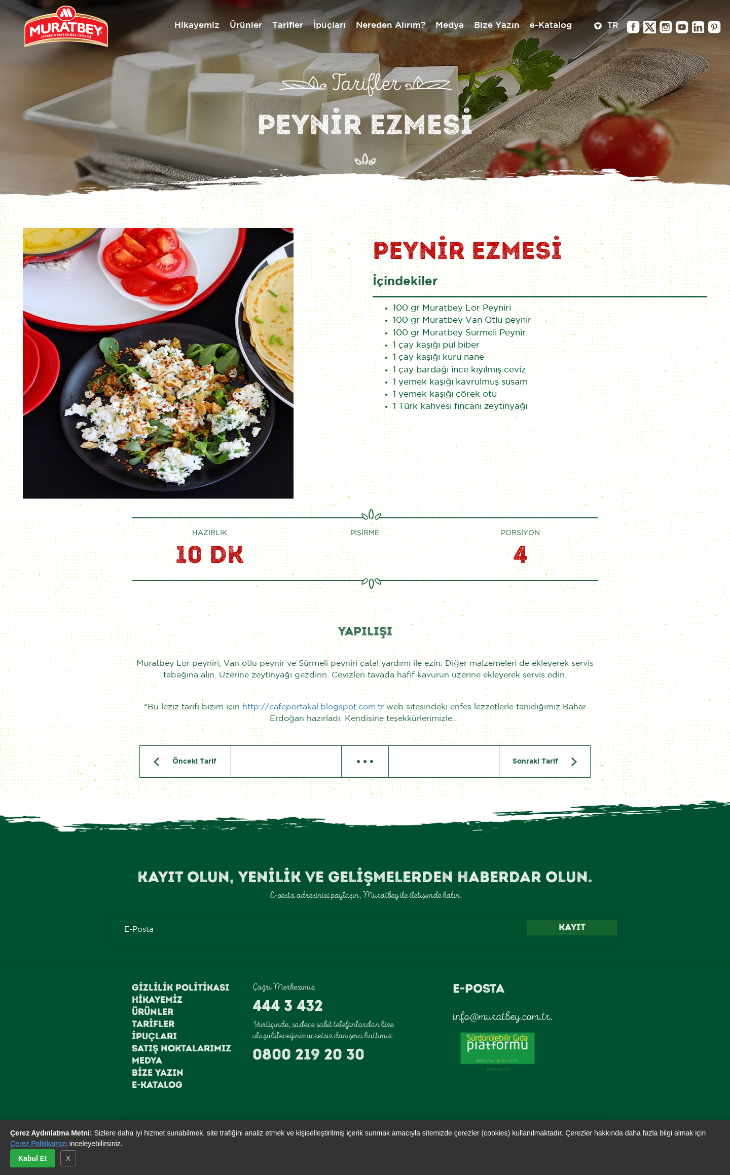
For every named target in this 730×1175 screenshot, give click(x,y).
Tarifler (153, 1024)
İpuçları (154, 1036)
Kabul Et (32, 1158)
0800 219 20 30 (308, 1054)
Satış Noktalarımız (181, 1048)
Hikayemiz (157, 1000)
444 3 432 (287, 1006)
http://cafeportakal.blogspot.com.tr (313, 707)
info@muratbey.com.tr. (503, 1016)
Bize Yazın (158, 1073)
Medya (147, 1060)
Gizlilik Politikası (180, 987)
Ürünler (152, 1012)
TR (606, 26)
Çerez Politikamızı (38, 1144)
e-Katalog (157, 1085)
